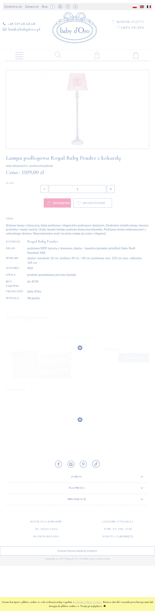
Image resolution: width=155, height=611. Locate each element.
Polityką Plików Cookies (88, 602)
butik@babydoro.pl (24, 29)
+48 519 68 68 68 (21, 23)
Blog (44, 6)
